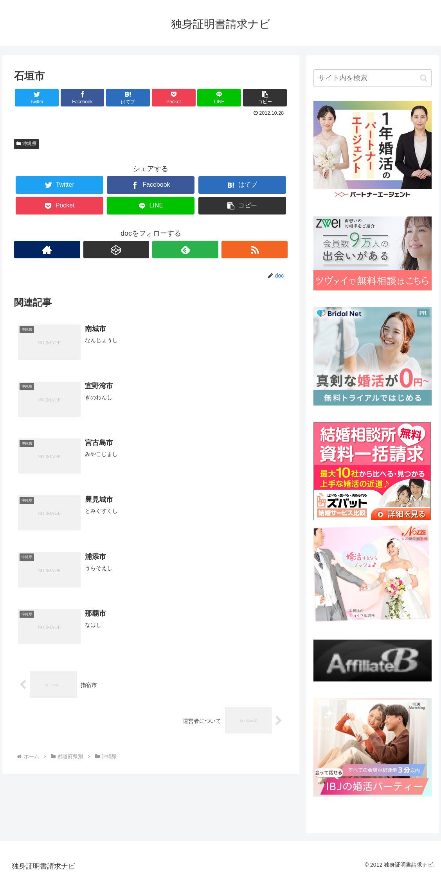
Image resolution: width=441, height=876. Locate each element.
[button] (423, 78)
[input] (372, 78)
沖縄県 (26, 143)
